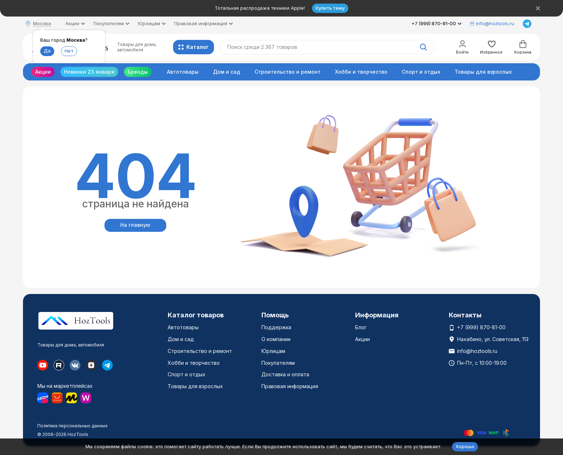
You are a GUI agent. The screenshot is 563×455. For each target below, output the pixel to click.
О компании (275, 339)
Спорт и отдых (421, 72)
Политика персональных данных (72, 425)
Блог (361, 327)
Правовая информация (289, 386)
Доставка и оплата (285, 374)
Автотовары (183, 72)
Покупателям (278, 363)
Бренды (137, 72)
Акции (43, 72)
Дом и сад (226, 72)
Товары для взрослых (483, 72)
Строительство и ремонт (288, 72)
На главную (135, 225)
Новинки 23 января (89, 72)
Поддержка (276, 327)
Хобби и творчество (361, 72)
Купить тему (330, 8)
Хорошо (465, 446)
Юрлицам (273, 351)
